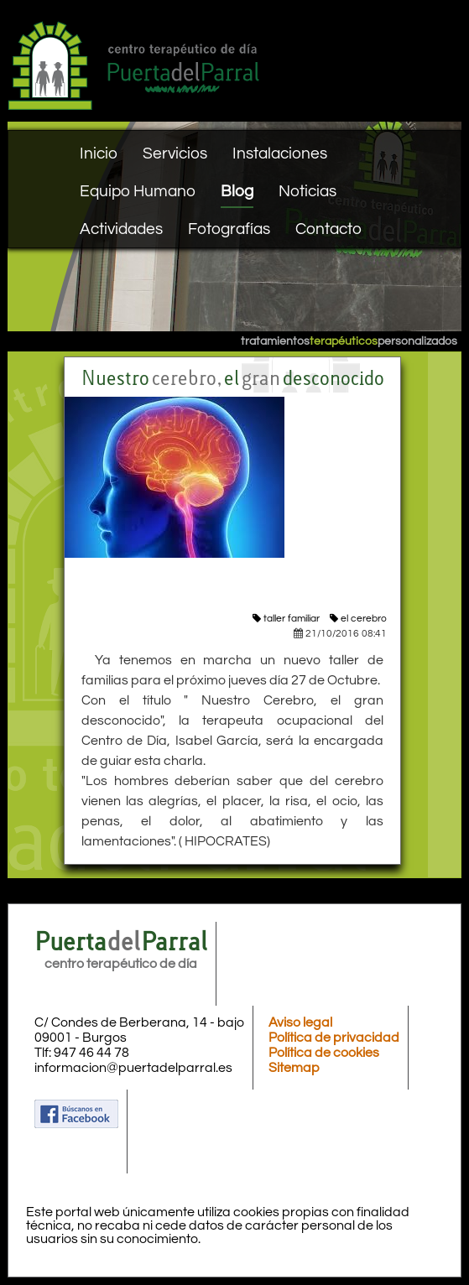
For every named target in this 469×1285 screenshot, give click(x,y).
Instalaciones (279, 153)
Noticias (307, 191)
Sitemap (294, 1067)
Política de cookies (323, 1052)
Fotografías (229, 229)
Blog (237, 191)
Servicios (175, 153)
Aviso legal (300, 1022)
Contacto (328, 229)
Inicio (98, 153)
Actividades (121, 229)
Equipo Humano (137, 191)
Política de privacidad (333, 1037)
